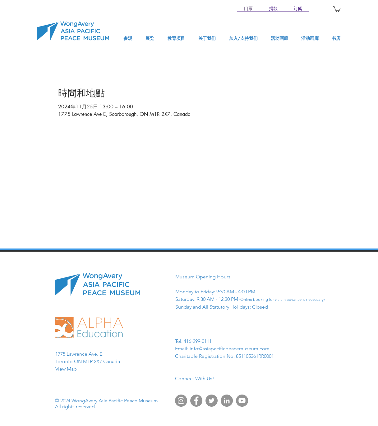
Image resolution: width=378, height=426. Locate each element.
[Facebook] (196, 401)
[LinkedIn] (227, 401)
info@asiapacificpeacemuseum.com (230, 349)
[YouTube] (242, 401)
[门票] (248, 8)
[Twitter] (211, 401)
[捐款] (273, 8)
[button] (337, 9)
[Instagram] (181, 401)
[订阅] (298, 8)
